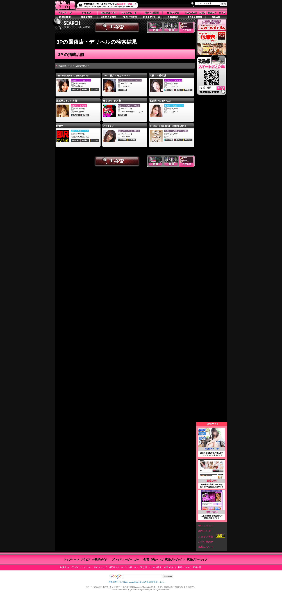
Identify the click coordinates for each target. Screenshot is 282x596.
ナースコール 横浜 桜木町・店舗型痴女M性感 (168, 126)
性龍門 (59, 126)
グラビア (86, 559)
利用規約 (64, 567)
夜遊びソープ (212, 449)
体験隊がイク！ (101, 559)
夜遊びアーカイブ (197, 559)
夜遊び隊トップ (65, 66)
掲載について (205, 546)
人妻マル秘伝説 (158, 75)
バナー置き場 (140, 567)
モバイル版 (126, 567)
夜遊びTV (212, 480)
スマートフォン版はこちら (211, 75)
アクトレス (109, 126)
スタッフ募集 (205, 536)
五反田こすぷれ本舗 (66, 100)
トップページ (71, 559)
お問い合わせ (205, 541)
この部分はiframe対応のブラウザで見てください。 (211, 259)
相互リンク (204, 530)
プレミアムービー (122, 559)
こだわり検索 (81, 66)
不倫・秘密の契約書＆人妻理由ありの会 (72, 76)
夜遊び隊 (197, 567)
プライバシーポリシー (81, 567)
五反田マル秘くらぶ (160, 100)
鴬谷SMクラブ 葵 (112, 100)
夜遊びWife (212, 512)
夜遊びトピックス (175, 559)
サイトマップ (205, 525)
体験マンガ (157, 559)
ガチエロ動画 (141, 559)
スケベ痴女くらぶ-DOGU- (116, 75)
